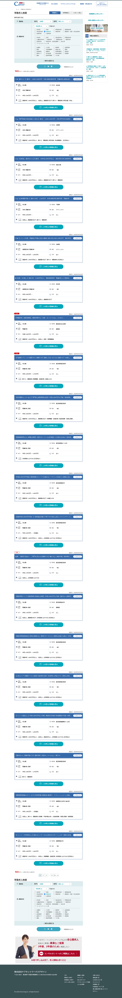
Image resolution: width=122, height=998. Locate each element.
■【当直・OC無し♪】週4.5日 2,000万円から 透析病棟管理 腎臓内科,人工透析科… (43, 278)
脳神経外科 (59, 39)
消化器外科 (58, 37)
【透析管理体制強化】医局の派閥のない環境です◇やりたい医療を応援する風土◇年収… (43, 636)
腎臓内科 (48, 31)
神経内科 (57, 31)
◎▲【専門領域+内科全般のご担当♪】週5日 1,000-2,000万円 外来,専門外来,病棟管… (43, 119)
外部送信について (97, 986)
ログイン (95, 991)
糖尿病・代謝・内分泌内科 (72, 31)
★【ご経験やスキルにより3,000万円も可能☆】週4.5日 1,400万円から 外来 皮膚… (96, 41)
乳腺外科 (49, 39)
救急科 (67, 51)
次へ (56, 876)
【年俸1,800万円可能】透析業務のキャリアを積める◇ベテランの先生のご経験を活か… (43, 477)
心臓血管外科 (40, 39)
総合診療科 (58, 53)
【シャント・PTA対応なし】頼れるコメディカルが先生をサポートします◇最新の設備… (43, 835)
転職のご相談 (80, 975)
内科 (47, 29)
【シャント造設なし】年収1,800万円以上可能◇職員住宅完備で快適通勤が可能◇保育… (43, 715)
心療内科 (48, 33)
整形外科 (68, 39)
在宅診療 (48, 53)
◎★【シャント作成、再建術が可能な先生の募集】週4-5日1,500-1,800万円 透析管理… (43, 238)
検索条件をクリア (68, 66)
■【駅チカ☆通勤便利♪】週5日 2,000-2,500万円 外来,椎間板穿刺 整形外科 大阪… (95, 58)
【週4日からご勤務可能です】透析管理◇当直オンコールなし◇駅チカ (37, 755)
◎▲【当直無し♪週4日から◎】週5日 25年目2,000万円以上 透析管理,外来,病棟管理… (43, 158)
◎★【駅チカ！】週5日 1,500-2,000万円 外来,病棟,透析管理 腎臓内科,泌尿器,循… (43, 79)
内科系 (38, 29)
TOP (65, 975)
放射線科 (39, 51)
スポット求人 (77, 13)
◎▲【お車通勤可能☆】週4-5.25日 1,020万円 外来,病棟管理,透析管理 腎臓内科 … (43, 198)
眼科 (38, 49)
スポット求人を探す (69, 982)
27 (52, 875)
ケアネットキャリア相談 (83, 982)
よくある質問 (80, 984)
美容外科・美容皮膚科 (52, 41)
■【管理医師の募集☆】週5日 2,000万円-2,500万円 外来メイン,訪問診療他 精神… (96, 68)
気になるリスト (81, 980)
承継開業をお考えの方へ (96, 14)
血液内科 (39, 33)
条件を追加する (48, 60)
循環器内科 (68, 29)
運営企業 (95, 977)
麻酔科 (48, 51)
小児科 (48, 47)
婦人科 (63, 41)
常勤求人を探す (68, 977)
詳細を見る (77, 79)
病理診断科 (58, 51)
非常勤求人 (66, 13)
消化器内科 (40, 31)
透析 (66, 49)
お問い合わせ (96, 975)
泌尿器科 (67, 47)
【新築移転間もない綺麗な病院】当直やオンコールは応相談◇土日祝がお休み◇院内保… (43, 437)
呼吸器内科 (58, 29)
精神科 (57, 47)
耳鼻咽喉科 (49, 49)
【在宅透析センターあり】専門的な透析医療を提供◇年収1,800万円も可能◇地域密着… (43, 397)
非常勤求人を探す (68, 980)
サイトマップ (96, 982)
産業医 (67, 53)
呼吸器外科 (68, 37)
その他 (57, 55)
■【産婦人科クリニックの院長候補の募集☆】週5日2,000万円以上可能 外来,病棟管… (96, 77)
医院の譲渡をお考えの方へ (96, 20)
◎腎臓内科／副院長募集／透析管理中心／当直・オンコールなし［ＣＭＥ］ (39, 318)
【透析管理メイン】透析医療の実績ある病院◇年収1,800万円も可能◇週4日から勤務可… (44, 596)
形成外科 (39, 41)
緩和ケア (39, 53)
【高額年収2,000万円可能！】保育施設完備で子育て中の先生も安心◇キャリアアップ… (43, 517)
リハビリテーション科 (43, 43)
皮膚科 (38, 47)
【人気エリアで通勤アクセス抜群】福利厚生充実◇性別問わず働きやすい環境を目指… (43, 676)
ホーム (16, 9)
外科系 (38, 37)
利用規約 (95, 984)
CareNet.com (96, 980)
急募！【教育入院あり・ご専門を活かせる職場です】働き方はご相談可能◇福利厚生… (43, 556)
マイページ (80, 977)
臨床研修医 (49, 55)
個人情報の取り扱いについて (100, 989)
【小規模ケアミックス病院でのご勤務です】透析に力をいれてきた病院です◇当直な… (43, 357)
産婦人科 (57, 49)
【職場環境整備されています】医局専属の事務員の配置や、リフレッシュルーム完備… (43, 795)
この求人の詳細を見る (49, 107)
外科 (47, 37)
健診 (38, 55)
